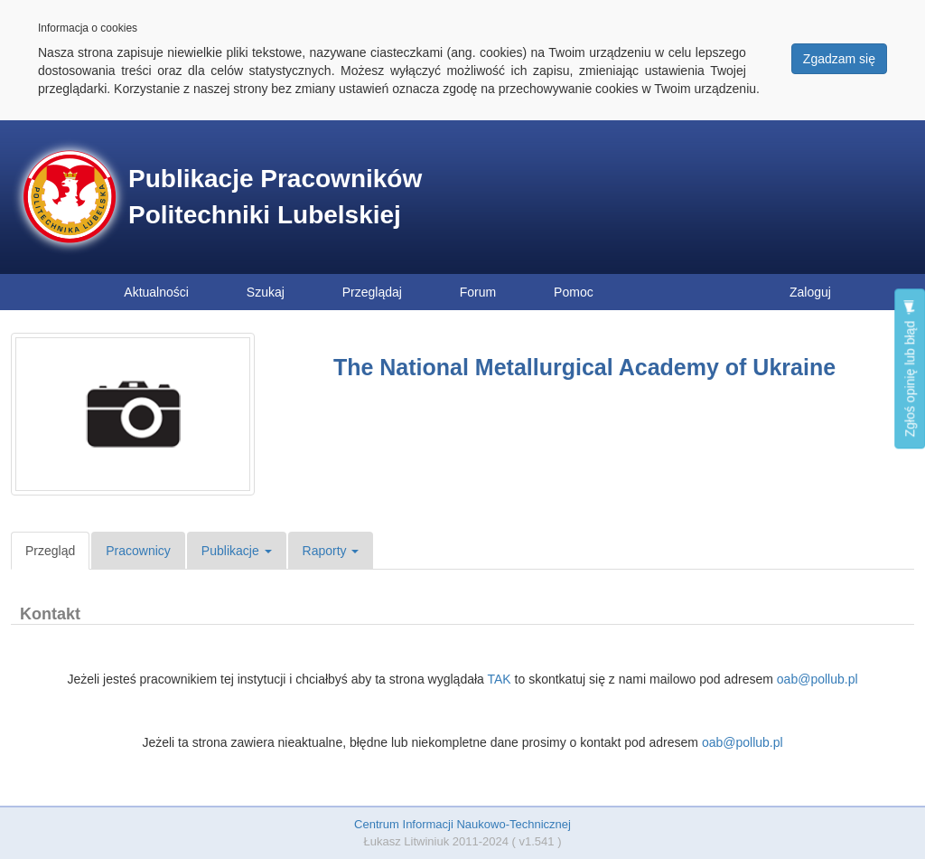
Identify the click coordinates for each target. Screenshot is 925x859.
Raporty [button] (331, 550)
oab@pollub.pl (817, 679)
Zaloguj (810, 292)
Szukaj (266, 292)
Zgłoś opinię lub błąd (909, 368)
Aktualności (156, 292)
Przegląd (50, 550)
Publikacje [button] (236, 550)
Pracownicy (138, 550)
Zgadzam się (839, 59)
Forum (478, 292)
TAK (498, 679)
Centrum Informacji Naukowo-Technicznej (462, 824)
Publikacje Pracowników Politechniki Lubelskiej (275, 197)
